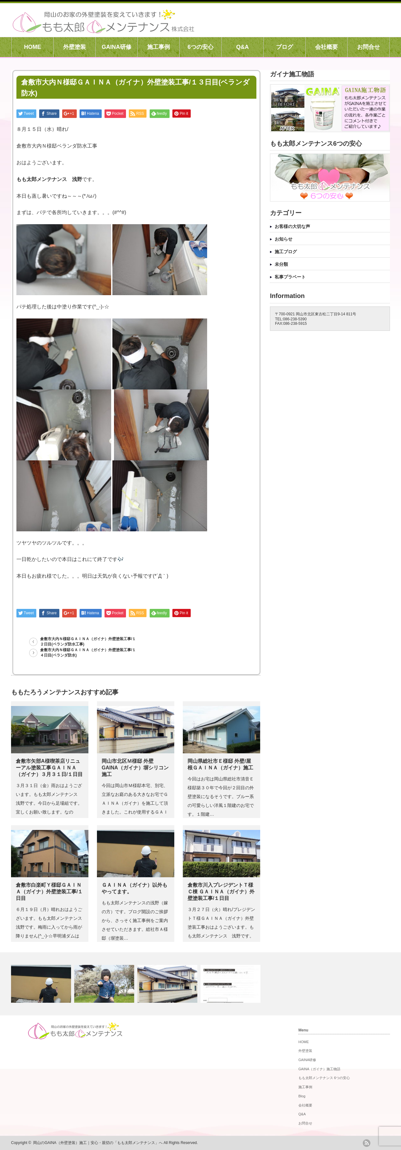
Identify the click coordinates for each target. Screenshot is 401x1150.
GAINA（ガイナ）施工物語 (319, 1069)
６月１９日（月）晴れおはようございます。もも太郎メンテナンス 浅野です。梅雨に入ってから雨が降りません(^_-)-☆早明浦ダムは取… (51, 927)
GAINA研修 (116, 47)
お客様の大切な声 (292, 226)
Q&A (242, 47)
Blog (301, 1096)
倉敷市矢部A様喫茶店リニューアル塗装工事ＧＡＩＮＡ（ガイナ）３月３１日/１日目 (49, 767)
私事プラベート (290, 276)
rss (366, 1143)
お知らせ (283, 239)
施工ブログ (286, 251)
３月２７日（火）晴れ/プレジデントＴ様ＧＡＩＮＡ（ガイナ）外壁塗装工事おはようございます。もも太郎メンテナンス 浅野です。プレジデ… (221, 927)
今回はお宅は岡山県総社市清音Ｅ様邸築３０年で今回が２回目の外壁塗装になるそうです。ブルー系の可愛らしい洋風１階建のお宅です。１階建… (221, 796)
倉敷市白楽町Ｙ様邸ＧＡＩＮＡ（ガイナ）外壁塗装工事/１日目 (49, 891)
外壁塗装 (74, 47)
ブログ (284, 47)
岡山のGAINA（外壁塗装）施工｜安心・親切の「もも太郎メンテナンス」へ (97, 1143)
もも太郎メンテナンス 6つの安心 (324, 1078)
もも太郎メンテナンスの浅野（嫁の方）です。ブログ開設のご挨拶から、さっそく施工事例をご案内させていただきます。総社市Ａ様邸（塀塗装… (135, 920)
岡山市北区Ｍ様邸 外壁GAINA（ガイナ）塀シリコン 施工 (135, 767)
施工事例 (158, 47)
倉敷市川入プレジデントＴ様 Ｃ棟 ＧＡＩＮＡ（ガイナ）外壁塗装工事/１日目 (221, 891)
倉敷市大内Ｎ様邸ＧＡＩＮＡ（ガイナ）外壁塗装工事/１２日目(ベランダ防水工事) (88, 641)
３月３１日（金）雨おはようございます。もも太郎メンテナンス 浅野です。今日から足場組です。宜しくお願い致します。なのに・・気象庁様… (49, 803)
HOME (32, 47)
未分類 (281, 264)
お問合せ (368, 47)
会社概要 (326, 47)
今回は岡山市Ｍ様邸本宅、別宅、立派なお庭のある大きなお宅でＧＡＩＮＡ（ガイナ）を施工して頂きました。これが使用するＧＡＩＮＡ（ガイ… (135, 803)
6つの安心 (200, 47)
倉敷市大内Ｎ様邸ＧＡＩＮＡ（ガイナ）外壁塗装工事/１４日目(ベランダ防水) (88, 652)
